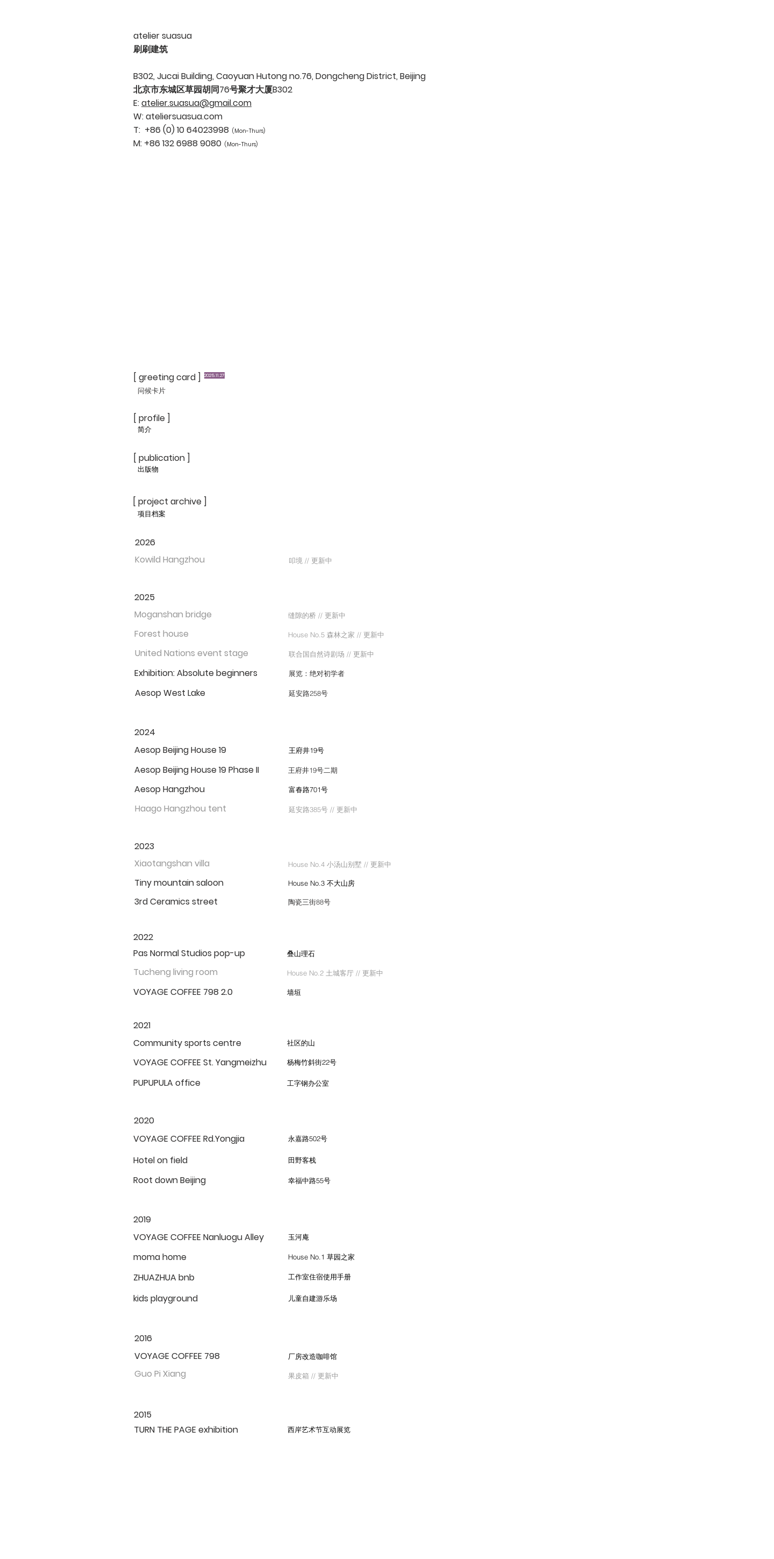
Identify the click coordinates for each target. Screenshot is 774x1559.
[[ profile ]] (167, 418)
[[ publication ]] (167, 458)
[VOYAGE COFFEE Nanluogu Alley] (204, 1237)
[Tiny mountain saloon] (183, 883)
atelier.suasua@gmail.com (196, 103)
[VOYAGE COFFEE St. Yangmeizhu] (200, 1063)
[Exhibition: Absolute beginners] (195, 673)
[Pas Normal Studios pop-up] (189, 953)
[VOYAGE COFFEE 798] (187, 1356)
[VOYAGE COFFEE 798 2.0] (183, 992)
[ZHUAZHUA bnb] (169, 1278)
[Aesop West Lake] (184, 693)
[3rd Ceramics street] (183, 902)
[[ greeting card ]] (167, 377)
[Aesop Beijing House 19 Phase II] (196, 770)
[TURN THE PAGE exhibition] (193, 1430)
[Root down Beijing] (176, 1180)
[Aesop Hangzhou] (183, 789)
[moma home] (185, 1257)
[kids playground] (168, 1299)
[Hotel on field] (188, 1161)
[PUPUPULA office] (167, 1083)
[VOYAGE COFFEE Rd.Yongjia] (203, 1139)
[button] (184, 560)
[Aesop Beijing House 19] (183, 750)
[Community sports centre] (187, 1043)
